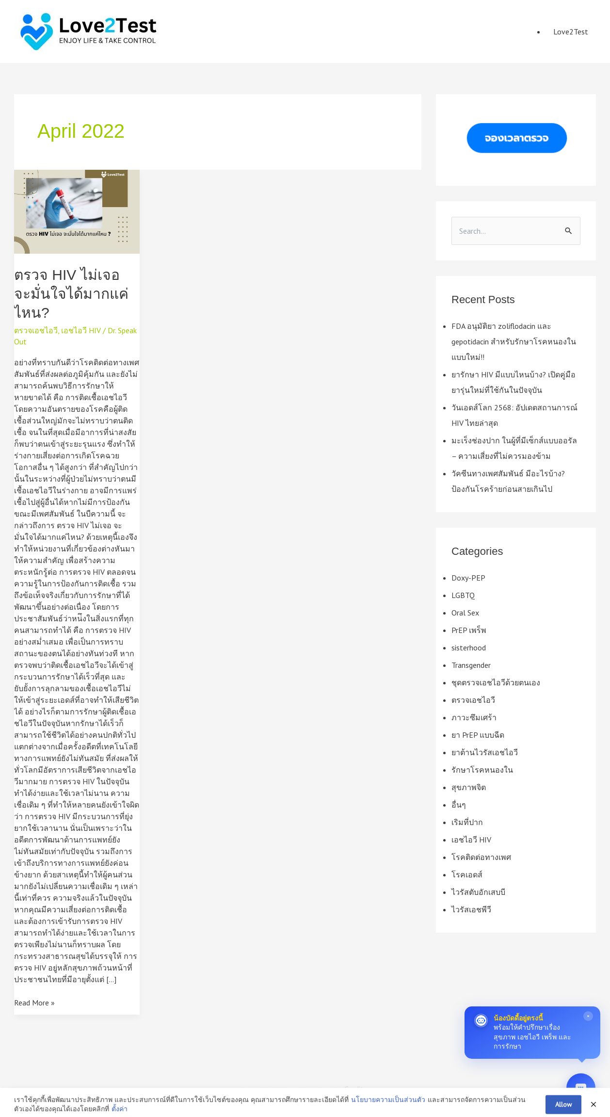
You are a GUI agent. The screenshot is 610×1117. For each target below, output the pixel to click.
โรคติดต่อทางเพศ (481, 857)
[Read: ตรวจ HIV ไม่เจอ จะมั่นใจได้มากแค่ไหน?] (77, 212)
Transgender (471, 665)
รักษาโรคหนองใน (482, 770)
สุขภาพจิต (468, 787)
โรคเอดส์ (466, 874)
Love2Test (570, 31)
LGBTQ (463, 595)
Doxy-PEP (468, 578)
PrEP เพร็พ (468, 630)
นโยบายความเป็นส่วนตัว (388, 1111)
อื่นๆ (458, 804)
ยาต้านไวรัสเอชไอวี (484, 752)
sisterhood (468, 647)
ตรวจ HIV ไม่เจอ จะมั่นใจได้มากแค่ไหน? (71, 294)
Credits (355, 1089)
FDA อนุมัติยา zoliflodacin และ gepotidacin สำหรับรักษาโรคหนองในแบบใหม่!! (513, 341)
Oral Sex (465, 612)
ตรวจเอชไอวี (36, 330)
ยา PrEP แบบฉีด (477, 735)
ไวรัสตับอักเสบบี (478, 892)
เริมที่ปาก (467, 822)
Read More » (34, 1002)
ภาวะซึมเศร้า (474, 717)
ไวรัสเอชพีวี (471, 909)
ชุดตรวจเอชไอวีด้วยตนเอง (495, 682)
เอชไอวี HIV (81, 330)
